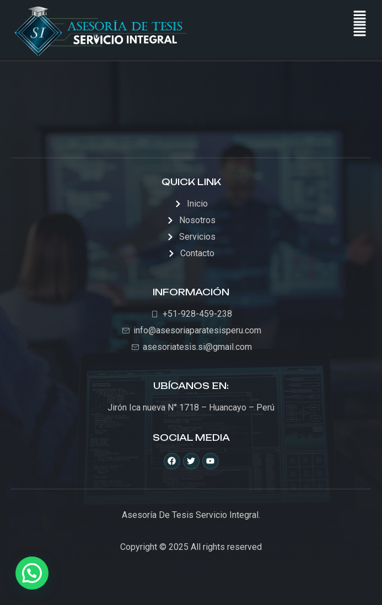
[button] (360, 31)
